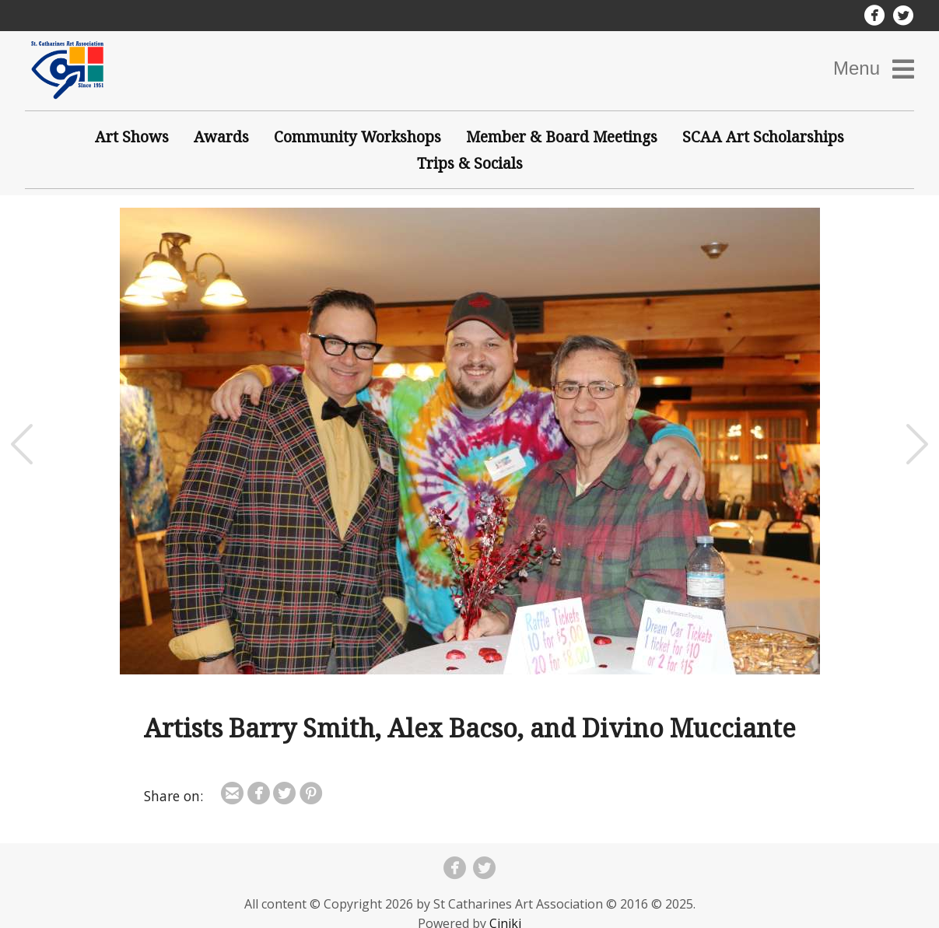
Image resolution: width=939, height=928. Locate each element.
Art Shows (132, 136)
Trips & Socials (470, 162)
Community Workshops (357, 136)
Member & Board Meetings (561, 136)
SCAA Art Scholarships (763, 136)
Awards (221, 136)
